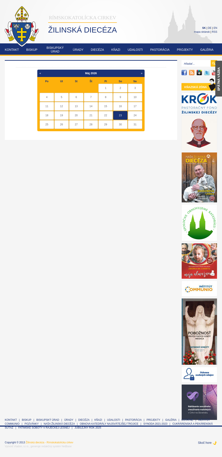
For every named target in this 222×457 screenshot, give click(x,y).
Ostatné (187, 419)
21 (91, 115)
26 (61, 124)
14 (91, 106)
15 (105, 106)
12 (61, 106)
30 (120, 124)
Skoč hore (205, 442)
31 (135, 124)
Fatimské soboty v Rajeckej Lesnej (44, 427)
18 (46, 115)
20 (76, 115)
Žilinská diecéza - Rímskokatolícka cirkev (49, 442)
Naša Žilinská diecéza (59, 423)
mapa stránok (202, 31)
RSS (214, 31)
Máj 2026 (91, 73)
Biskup (31, 49)
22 (105, 115)
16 (120, 106)
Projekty (185, 49)
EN (215, 27)
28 (91, 124)
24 (135, 115)
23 (120, 115)
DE (210, 27)
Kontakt (12, 49)
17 (135, 106)
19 (61, 115)
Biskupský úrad (47, 419)
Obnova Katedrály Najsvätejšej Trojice (109, 423)
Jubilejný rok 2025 (88, 427)
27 (76, 124)
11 (46, 106)
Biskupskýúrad (55, 49)
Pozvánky (31, 423)
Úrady (78, 49)
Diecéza (97, 49)
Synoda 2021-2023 (155, 423)
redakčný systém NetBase (56, 446)
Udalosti (135, 49)
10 (135, 97)
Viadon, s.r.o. (21, 446)
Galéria (207, 49)
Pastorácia (160, 49)
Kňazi (115, 49)
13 (76, 106)
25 (46, 124)
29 (105, 124)
